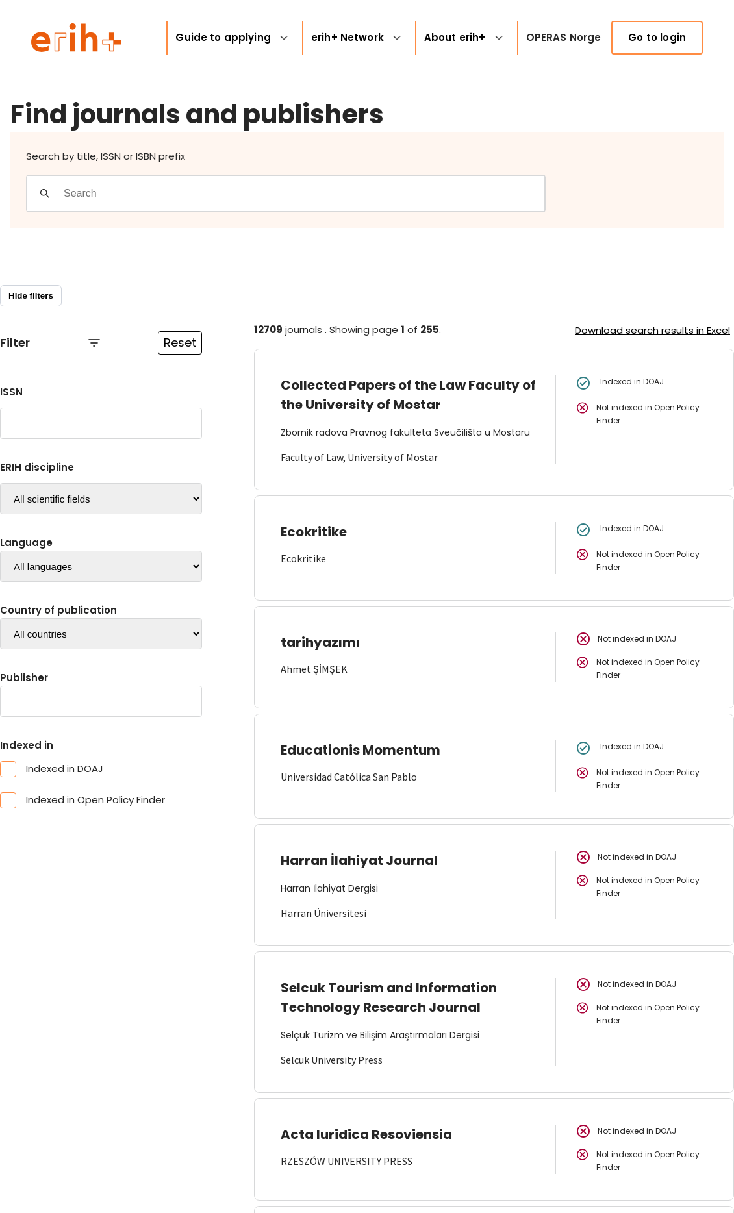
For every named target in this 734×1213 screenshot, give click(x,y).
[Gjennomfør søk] (44, 193)
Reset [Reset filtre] (180, 342)
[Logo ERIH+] (76, 37)
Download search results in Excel (652, 330)
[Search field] (303, 193)
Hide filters (30, 296)
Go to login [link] (657, 37)
